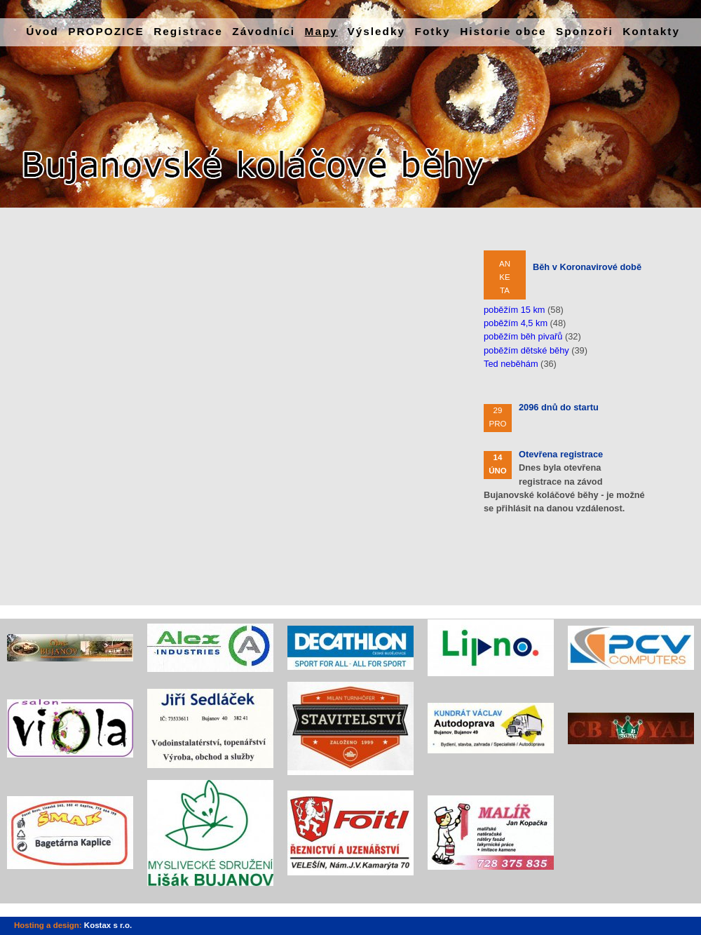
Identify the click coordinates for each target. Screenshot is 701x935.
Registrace (188, 31)
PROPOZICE (106, 31)
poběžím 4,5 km (515, 323)
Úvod (42, 31)
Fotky (433, 31)
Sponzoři (584, 31)
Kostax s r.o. (108, 925)
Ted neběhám (511, 363)
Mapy (321, 31)
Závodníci (263, 31)
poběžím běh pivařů (523, 336)
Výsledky (376, 31)
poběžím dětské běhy (526, 350)
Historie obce (503, 31)
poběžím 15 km (514, 309)
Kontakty (651, 31)
